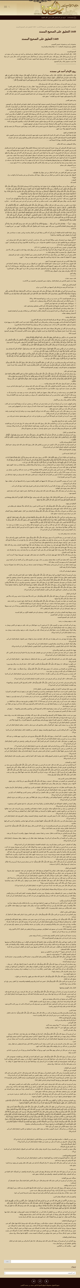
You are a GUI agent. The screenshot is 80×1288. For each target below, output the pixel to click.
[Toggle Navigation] (5, 7)
